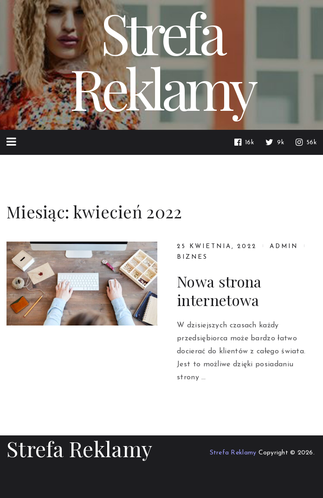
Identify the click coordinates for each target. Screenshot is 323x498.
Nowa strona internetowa (219, 290)
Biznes (192, 257)
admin (284, 246)
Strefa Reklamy (79, 448)
